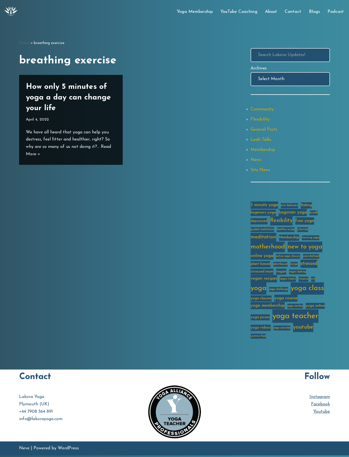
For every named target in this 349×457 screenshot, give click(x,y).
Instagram (319, 398)
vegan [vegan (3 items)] (281, 272)
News (256, 160)
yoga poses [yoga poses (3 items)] (260, 318)
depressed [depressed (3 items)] (259, 222)
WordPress (68, 450)
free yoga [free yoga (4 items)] (304, 222)
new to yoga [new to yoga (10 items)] (305, 248)
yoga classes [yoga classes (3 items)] (261, 299)
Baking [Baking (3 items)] (306, 206)
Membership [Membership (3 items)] (289, 238)
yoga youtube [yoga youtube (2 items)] (281, 329)
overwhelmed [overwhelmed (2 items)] (311, 257)
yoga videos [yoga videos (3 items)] (261, 329)
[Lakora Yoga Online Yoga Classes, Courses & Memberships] (11, 12)
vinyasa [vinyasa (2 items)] (303, 280)
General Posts (264, 130)
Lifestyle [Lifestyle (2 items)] (302, 230)
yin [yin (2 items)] (313, 280)
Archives (259, 68)
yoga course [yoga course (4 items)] (285, 299)
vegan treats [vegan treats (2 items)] (288, 280)
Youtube (321, 413)
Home (24, 43)
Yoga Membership (195, 12)
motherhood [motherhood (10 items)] (268, 248)
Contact (293, 12)
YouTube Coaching (238, 12)
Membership (263, 150)
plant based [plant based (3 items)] (260, 265)
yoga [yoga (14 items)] (258, 289)
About (271, 12)
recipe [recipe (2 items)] (294, 265)
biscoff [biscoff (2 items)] (313, 213)
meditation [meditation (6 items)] (263, 238)
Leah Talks (261, 140)
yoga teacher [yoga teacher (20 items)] (295, 317)
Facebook (320, 406)
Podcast (335, 12)
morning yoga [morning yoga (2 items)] (310, 238)
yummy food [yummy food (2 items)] (258, 337)
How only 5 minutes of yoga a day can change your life (68, 97)
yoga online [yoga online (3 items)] (315, 307)
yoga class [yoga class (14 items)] (307, 289)
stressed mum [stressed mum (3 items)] (262, 272)
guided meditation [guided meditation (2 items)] (262, 230)
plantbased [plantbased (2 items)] (280, 265)
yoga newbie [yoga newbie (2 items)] (295, 307)
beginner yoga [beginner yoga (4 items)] (293, 213)
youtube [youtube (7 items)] (303, 329)
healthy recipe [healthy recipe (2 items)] (285, 230)
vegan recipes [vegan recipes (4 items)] (264, 280)
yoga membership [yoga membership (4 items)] (268, 307)
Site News (260, 170)
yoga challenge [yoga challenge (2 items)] (278, 290)
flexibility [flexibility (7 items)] (281, 222)
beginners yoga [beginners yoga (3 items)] (263, 213)
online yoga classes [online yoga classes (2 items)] (288, 257)
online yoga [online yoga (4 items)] (262, 257)
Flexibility (260, 120)
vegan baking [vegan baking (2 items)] (297, 272)
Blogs (314, 12)
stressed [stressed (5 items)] (308, 264)
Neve (24, 450)
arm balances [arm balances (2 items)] (289, 206)
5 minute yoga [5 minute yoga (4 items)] (264, 206)
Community (262, 109)
